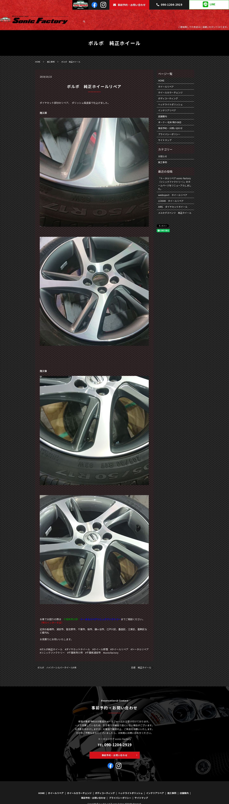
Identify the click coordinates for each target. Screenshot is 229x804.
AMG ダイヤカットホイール (172, 199)
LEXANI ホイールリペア (171, 193)
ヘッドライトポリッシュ (168, 13)
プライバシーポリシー (169, 126)
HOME (84, 13)
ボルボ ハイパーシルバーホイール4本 (57, 659)
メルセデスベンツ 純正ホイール (174, 205)
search (226, 13)
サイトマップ (164, 132)
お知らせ (162, 148)
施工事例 (207, 13)
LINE (209, 4)
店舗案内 (218, 13)
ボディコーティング (144, 13)
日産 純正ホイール (141, 659)
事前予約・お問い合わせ (129, 5)
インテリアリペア (192, 13)
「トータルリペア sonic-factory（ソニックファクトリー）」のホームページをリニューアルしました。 (174, 176)
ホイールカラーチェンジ (120, 13)
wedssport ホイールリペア (172, 187)
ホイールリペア (98, 13)
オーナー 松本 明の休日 (169, 114)
